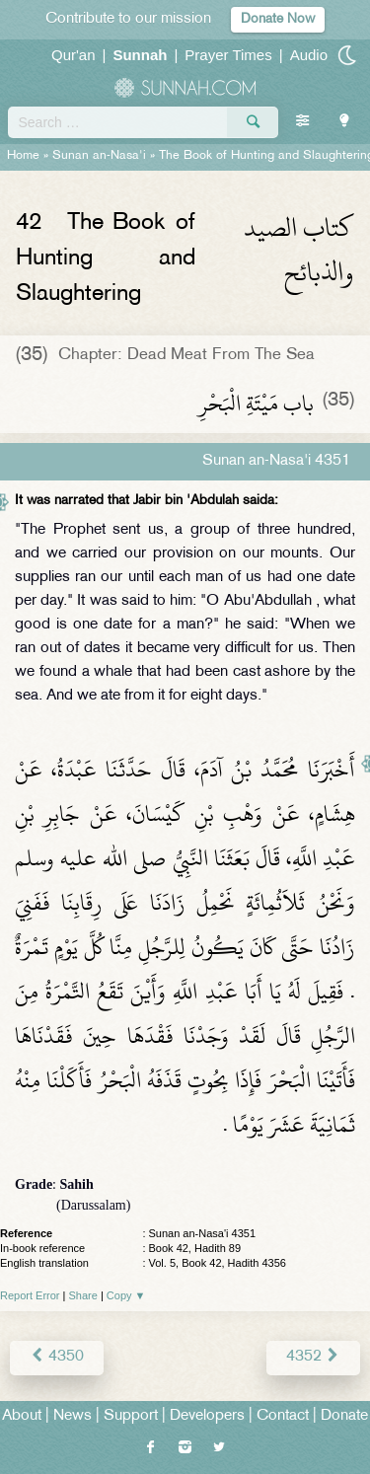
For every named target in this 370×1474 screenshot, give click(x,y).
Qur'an (73, 54)
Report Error (30, 1295)
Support (131, 1416)
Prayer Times (228, 54)
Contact (283, 1416)
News (72, 1416)
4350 (57, 1357)
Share (83, 1295)
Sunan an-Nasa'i (99, 156)
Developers (207, 1416)
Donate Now (278, 19)
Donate (344, 1416)
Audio (309, 54)
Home (23, 156)
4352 (313, 1357)
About (21, 1416)
